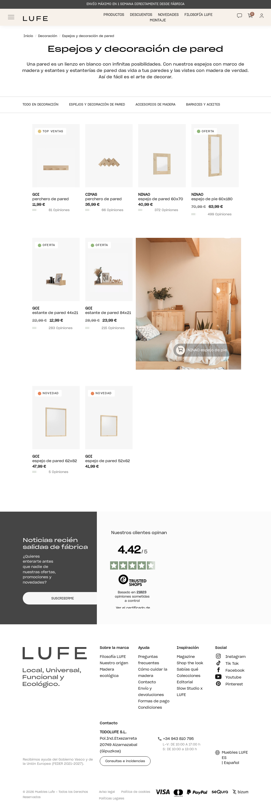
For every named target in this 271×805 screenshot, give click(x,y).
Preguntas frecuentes (148, 660)
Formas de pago (153, 701)
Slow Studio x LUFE (190, 692)
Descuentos (141, 15)
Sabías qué (187, 669)
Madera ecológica (109, 673)
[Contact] (239, 15)
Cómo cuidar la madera (152, 673)
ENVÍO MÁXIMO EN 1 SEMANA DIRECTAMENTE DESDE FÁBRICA (135, 4)
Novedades (169, 15)
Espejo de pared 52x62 (109, 458)
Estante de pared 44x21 (56, 310)
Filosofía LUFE (199, 15)
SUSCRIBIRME (62, 598)
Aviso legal (107, 791)
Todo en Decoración (40, 104)
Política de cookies (135, 791)
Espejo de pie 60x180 (215, 197)
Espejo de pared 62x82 (56, 458)
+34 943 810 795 (175, 739)
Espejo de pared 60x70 (162, 197)
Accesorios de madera (155, 104)
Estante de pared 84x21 (109, 310)
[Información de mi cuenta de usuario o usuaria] (261, 17)
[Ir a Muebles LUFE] (35, 18)
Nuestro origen (114, 663)
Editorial (185, 682)
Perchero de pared (56, 197)
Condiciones (150, 708)
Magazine (186, 657)
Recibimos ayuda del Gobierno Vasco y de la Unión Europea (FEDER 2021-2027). (58, 761)
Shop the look (190, 663)
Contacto (147, 682)
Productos (114, 15)
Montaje (158, 20)
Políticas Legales (111, 798)
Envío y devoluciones (151, 692)
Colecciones (188, 676)
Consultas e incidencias (125, 761)
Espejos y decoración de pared (97, 104)
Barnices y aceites (203, 104)
